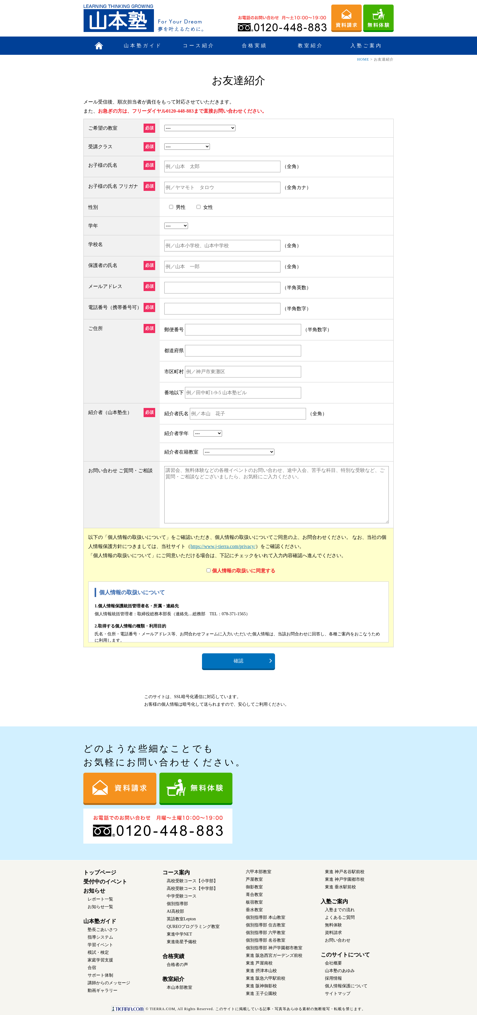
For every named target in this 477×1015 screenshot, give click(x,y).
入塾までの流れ (340, 910)
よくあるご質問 (340, 917)
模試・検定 (98, 952)
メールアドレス (105, 286)
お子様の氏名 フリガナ (113, 186)
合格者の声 (177, 964)
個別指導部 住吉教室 (265, 925)
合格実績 (254, 45)
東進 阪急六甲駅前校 (265, 978)
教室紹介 (310, 45)
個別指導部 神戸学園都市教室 (274, 948)
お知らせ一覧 (100, 906)
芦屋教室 (254, 879)
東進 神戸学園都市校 (344, 879)
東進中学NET (179, 934)
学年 (93, 225)
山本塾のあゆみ (340, 970)
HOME (363, 59)
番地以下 (174, 392)
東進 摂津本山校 (261, 970)
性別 (93, 207)
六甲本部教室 (258, 871)
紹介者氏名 (176, 413)
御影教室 (254, 887)
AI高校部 (175, 911)
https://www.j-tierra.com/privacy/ (223, 546)
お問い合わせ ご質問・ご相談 (120, 470)
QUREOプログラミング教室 (193, 926)
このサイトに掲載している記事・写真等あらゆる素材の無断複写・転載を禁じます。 (238, 1009)
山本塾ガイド (143, 45)
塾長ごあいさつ (102, 929)
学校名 (95, 244)
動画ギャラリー (102, 990)
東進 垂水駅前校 (340, 887)
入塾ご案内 (366, 45)
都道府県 (174, 350)
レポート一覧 (100, 899)
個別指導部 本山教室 (265, 917)
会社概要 (333, 963)
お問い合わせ (337, 940)
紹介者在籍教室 (181, 452)
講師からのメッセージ (109, 983)
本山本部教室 (179, 987)
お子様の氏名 (102, 165)
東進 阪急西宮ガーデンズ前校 (274, 955)
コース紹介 (199, 45)
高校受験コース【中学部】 (192, 888)
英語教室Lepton (181, 919)
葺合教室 (254, 894)
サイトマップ (337, 993)
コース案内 (176, 872)
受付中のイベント (105, 882)
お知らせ (94, 891)
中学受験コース (182, 896)
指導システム (100, 937)
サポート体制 (100, 975)
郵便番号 (174, 329)
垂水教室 (254, 910)
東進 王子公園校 (261, 993)
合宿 (92, 967)
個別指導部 (177, 903)
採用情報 (333, 978)
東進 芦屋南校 (259, 963)
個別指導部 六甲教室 (265, 932)
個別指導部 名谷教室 (265, 940)
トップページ (99, 872)
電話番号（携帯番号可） (115, 307)
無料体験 (333, 925)
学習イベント (100, 945)
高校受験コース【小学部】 (192, 881)
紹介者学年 (176, 433)
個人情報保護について (346, 986)
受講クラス (100, 146)
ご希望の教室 (102, 128)
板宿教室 (254, 902)
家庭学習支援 (100, 960)
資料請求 (333, 932)
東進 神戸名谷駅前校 (344, 871)
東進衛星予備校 (182, 941)
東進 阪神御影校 (261, 986)
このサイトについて (345, 955)
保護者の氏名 (102, 265)
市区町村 (174, 371)
